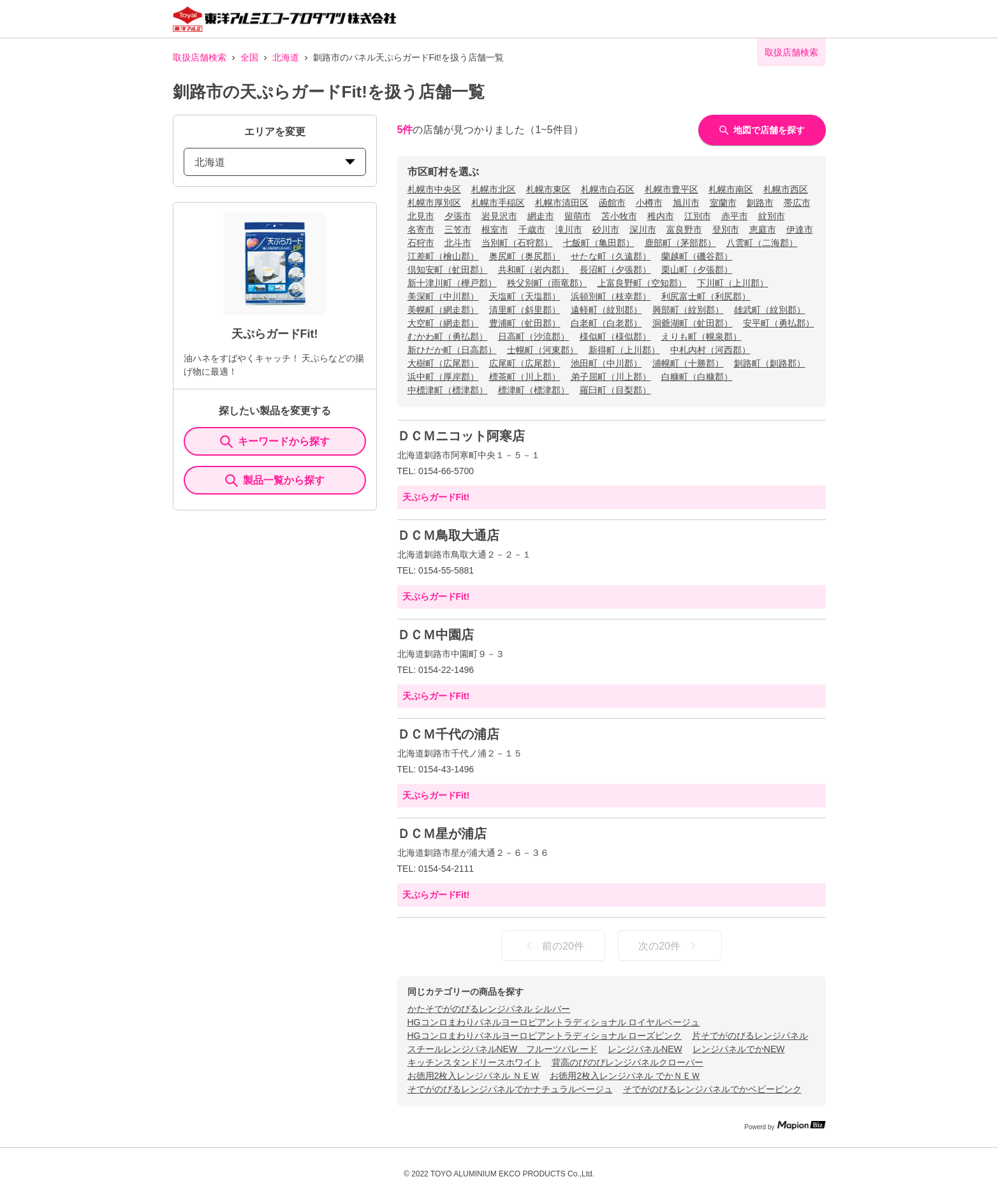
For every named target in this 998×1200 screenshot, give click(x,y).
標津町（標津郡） (533, 390)
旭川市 (686, 203)
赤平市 (734, 216)
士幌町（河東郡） (542, 350)
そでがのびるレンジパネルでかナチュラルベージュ (510, 1089)
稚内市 (660, 216)
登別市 (725, 229)
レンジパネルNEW (645, 1049)
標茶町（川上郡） (525, 377)
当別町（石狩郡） (517, 243)
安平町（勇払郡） (778, 323)
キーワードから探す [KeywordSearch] (275, 441)
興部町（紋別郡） (688, 310)
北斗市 (457, 243)
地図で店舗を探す (762, 130)
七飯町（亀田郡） (599, 243)
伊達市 (799, 229)
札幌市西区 (785, 189)
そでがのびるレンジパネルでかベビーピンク (712, 1089)
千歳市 (531, 229)
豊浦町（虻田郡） (525, 323)
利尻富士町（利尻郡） (706, 296)
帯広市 (797, 203)
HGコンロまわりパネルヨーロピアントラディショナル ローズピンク (544, 1035)
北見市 (420, 216)
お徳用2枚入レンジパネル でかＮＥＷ (625, 1076)
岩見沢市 (499, 216)
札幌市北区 (493, 189)
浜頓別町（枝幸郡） (611, 296)
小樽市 (649, 203)
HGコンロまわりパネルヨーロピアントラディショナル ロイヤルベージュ (553, 1022)
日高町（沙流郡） (533, 336)
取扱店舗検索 (199, 57)
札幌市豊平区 (671, 189)
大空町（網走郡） (443, 323)
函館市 (612, 203)
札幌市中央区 (434, 189)
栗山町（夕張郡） (697, 269)
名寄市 (420, 229)
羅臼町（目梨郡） (615, 390)
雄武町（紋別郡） (769, 310)
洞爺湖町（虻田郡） (692, 323)
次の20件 (669, 945)
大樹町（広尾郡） (443, 363)
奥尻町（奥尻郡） (525, 256)
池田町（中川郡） (606, 363)
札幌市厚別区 (434, 203)
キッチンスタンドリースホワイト (474, 1062)
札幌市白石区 (608, 189)
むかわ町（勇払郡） (447, 336)
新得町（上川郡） (624, 350)
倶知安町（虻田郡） (447, 269)
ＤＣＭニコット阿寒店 (461, 436)
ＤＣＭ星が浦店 (442, 834)
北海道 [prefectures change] (274, 162)
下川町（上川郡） (732, 283)
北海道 (285, 57)
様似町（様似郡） (615, 336)
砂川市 (605, 229)
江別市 (697, 216)
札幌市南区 (730, 189)
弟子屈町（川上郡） (611, 377)
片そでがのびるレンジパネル (750, 1035)
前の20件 (553, 945)
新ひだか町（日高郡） (452, 350)
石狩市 (420, 243)
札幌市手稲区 (498, 203)
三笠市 (457, 229)
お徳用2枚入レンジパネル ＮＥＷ (473, 1076)
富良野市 (684, 229)
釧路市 (760, 203)
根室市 (494, 229)
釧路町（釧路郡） (769, 363)
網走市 (540, 216)
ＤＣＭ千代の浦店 (448, 734)
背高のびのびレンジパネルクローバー (627, 1062)
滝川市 (568, 229)
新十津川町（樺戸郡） (452, 283)
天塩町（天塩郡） (525, 296)
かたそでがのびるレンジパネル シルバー (489, 1009)
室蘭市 (723, 203)
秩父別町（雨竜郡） (547, 283)
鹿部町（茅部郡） (680, 243)
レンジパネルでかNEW (739, 1049)
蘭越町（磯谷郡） (697, 256)
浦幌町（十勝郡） (688, 363)
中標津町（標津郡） (447, 390)
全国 (249, 57)
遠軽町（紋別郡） (606, 310)
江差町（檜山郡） (443, 256)
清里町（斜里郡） (525, 310)
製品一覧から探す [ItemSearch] (275, 480)
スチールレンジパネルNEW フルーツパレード (502, 1049)
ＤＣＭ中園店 (435, 635)
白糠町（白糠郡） (697, 377)
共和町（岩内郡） (533, 269)
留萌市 (577, 216)
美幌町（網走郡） (443, 310)
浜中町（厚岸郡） (443, 377)
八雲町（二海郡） (762, 243)
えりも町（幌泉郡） (701, 336)
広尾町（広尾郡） (525, 363)
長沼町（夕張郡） (615, 269)
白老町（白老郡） (606, 323)
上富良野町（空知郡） (642, 283)
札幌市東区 (548, 189)
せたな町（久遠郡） (611, 256)
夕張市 (457, 216)
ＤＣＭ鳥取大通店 (448, 535)
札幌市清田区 (562, 203)
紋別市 (771, 216)
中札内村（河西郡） (710, 350)
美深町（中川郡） (443, 296)
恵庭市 (762, 229)
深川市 (642, 229)
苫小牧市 (619, 216)
